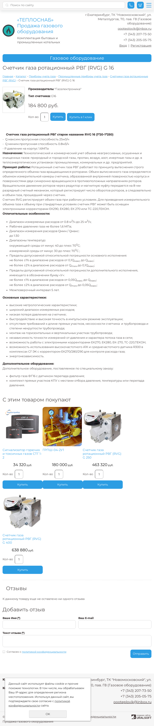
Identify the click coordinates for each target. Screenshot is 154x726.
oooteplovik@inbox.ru (134, 29)
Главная (8, 76)
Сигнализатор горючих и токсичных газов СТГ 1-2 (22, 453)
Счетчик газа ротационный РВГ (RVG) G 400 (22, 539)
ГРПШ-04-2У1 (53, 450)
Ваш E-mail (86, 618)
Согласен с (36, 651)
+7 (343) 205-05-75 (137, 40)
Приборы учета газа (42, 76)
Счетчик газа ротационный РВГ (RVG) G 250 (102, 453)
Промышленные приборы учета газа (83, 76)
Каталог (21, 76)
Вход (123, 46)
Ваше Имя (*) (11, 618)
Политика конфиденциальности (91, 716)
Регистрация (141, 46)
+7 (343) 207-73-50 (137, 34)
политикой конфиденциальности (44, 651)
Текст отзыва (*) (13, 633)
